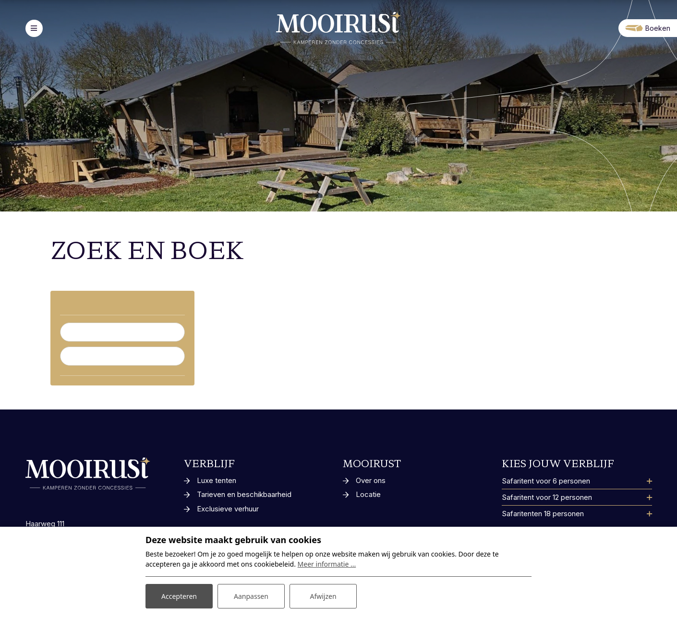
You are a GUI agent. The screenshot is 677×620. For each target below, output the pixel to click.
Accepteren (179, 596)
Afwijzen (323, 596)
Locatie (368, 494)
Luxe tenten (216, 480)
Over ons (371, 480)
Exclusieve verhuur (228, 508)
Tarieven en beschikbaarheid (244, 494)
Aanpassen (251, 596)
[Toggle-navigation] (34, 28)
